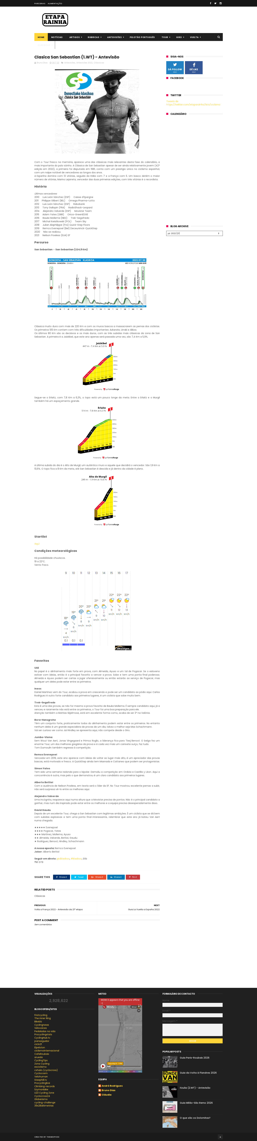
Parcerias (39, 3)
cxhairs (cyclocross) (46, 1070)
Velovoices (40, 1028)
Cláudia (106, 1094)
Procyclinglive (42, 1083)
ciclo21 (38, 1044)
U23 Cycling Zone (44, 1092)
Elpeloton (39, 1047)
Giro (179, 37)
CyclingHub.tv (42, 1037)
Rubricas (93, 37)
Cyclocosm (41, 1073)
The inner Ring (42, 1018)
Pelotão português (142, 37)
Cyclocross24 (42, 1096)
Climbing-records (44, 1086)
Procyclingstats (43, 1034)
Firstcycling (40, 1015)
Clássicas (44, 45)
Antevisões (114, 37)
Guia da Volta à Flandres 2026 (198, 1072)
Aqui (36, 543)
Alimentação (55, 3)
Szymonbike (41, 1089)
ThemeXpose (53, 1137)
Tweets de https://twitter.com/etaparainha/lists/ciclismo (193, 103)
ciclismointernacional (46, 1050)
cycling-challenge (44, 1102)
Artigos (74, 37)
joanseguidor (41, 1041)
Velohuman (41, 1076)
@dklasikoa (63, 858)
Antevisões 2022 (84, 62)
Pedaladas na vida (44, 1031)
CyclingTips (41, 1060)
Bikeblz (38, 1021)
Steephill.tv (40, 1080)
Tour (165, 37)
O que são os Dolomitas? (195, 1118)
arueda (38, 1057)
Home (41, 37)
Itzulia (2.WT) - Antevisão (195, 1087)
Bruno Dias (108, 1090)
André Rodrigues (112, 1085)
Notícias (57, 37)
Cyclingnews (41, 1025)
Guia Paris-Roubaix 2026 (194, 1057)
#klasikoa (76, 858)
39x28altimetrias (44, 1105)
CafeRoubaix (41, 1054)
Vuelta (194, 37)
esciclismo (40, 1066)
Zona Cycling (41, 1063)
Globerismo (41, 1099)
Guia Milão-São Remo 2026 (196, 1102)
